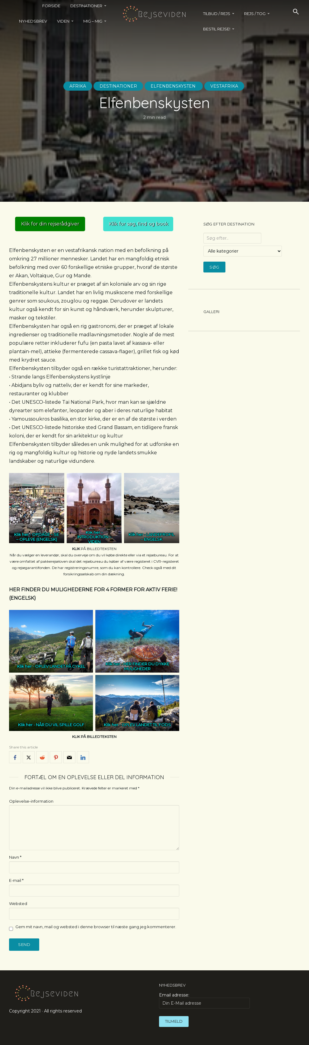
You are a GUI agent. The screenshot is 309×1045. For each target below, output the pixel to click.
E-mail (16, 880)
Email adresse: (204, 1000)
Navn (15, 857)
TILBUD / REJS (216, 13)
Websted (18, 903)
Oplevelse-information (31, 801)
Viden (63, 21)
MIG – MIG (92, 21)
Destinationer (118, 86)
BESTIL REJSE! (216, 28)
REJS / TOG (255, 13)
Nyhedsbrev (33, 21)
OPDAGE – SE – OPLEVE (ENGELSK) (37, 537)
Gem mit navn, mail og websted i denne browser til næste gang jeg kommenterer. (95, 926)
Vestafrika (224, 86)
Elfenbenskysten (174, 86)
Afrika (77, 86)
